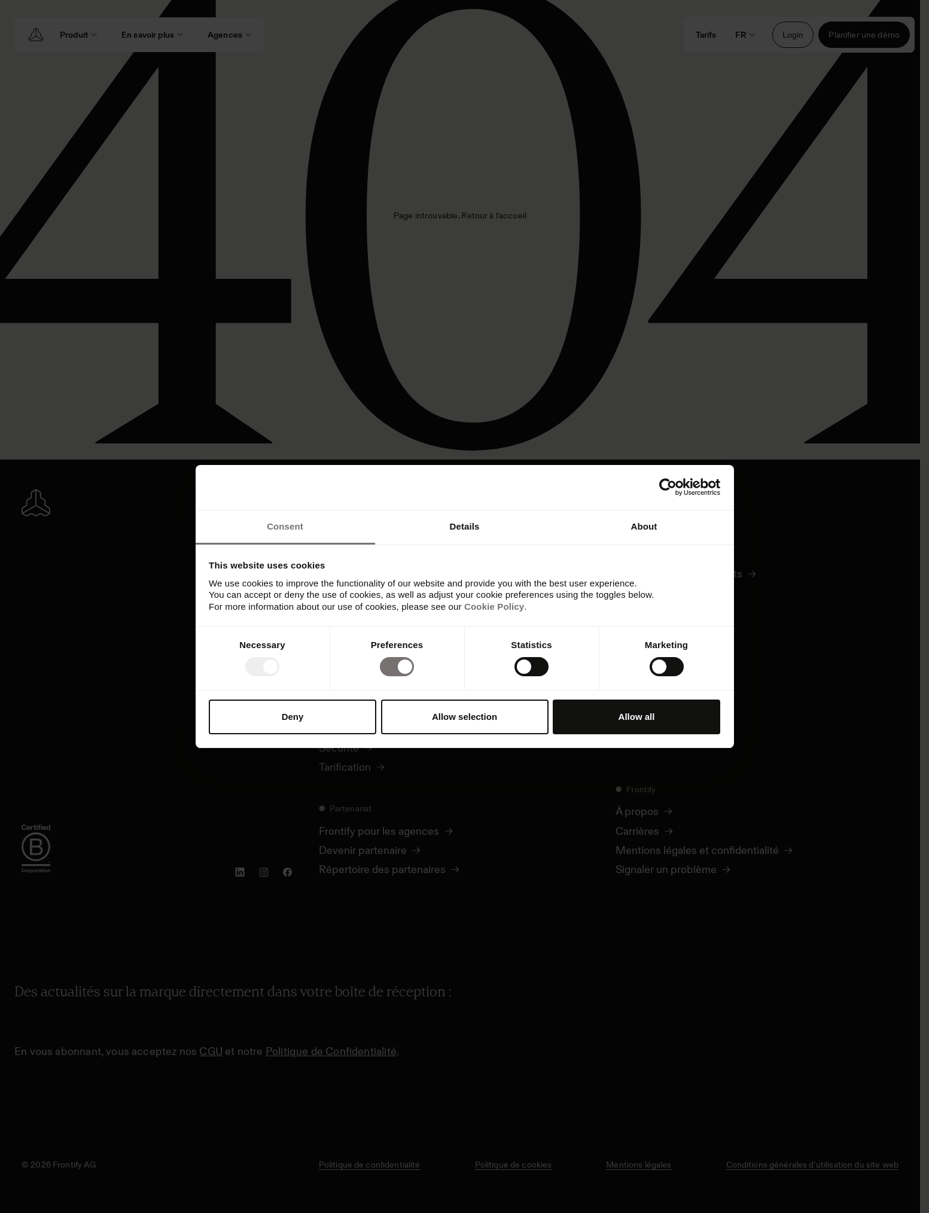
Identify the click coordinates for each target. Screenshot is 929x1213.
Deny (293, 717)
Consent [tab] (285, 526)
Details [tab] (465, 526)
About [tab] (644, 526)
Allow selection (464, 717)
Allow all (637, 717)
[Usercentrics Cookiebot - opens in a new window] (668, 487)
